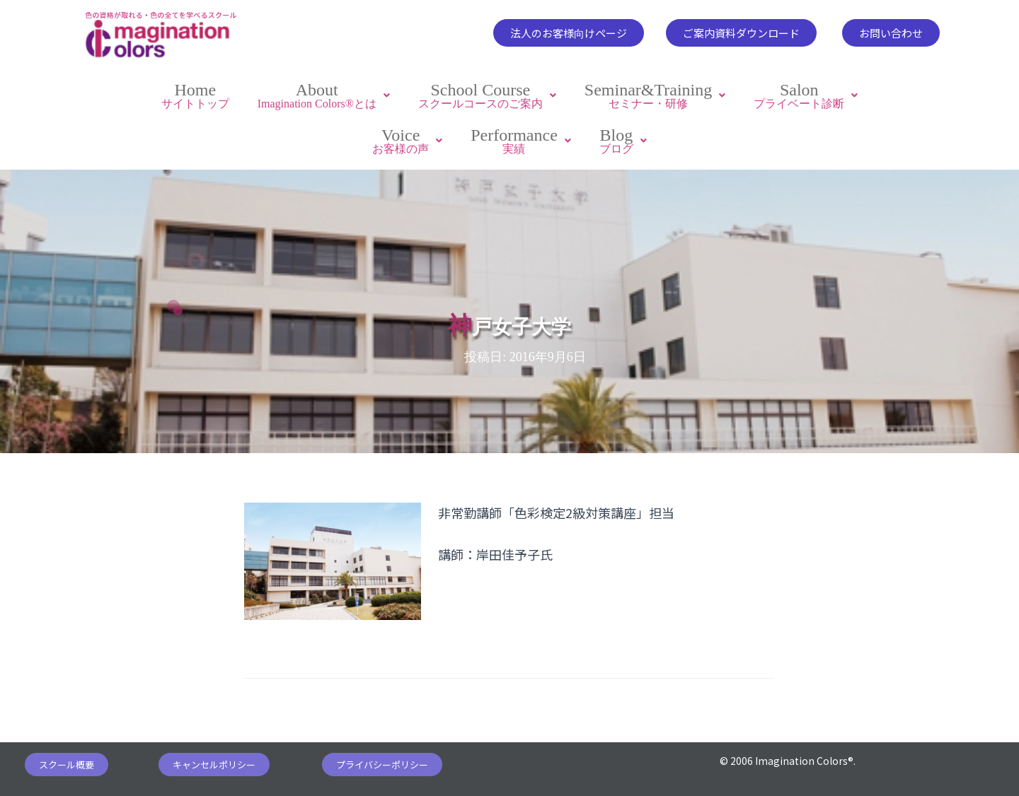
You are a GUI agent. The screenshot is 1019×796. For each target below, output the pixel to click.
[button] (568, 33)
